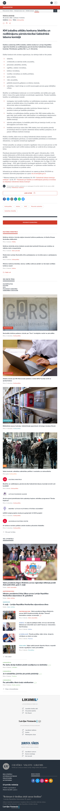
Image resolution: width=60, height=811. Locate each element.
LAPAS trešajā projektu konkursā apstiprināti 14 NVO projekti (22, 513)
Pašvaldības (31, 650)
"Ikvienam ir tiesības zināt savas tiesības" (22, 797)
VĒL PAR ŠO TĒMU (9, 279)
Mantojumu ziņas (30, 734)
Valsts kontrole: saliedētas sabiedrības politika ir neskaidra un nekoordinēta (27, 471)
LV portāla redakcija (10, 785)
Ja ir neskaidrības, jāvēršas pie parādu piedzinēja (21, 674)
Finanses (30, 638)
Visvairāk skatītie (30, 711)
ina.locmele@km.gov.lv (38, 173)
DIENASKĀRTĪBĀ (8, 7)
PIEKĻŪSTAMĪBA (7, 778)
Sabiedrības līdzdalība (10, 211)
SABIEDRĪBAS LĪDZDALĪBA (10, 290)
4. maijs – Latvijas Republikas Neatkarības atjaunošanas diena (25, 604)
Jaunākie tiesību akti (31, 708)
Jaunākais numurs (30, 751)
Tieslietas (14, 676)
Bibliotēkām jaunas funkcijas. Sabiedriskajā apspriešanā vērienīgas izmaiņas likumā (29, 426)
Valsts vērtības (11, 598)
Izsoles (27, 732)
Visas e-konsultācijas (11, 689)
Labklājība (14, 667)
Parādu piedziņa (16, 685)
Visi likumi (28, 713)
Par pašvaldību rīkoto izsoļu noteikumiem (18, 682)
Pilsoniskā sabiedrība (36, 206)
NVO (25, 206)
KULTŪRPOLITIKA (8, 284)
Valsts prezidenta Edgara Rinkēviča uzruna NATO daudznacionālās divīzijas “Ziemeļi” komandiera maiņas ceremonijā (36, 613)
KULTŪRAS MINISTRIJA (10, 232)
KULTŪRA (5, 285)
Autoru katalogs (30, 754)
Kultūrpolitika (20, 20)
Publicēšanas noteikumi (18, 187)
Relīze (10, 20)
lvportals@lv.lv (12, 787)
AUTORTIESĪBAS (7, 780)
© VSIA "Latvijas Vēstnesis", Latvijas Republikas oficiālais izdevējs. (20, 804)
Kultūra (18, 206)
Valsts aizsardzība (11, 587)
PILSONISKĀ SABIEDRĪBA (10, 289)
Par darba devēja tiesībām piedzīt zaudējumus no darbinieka (25, 665)
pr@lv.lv (15, 789)
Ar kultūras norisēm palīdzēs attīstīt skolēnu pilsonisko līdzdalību (23, 525)
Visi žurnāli (28, 756)
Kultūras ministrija (8, 15)
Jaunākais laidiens (30, 730)
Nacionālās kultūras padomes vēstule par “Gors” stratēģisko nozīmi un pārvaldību (28, 333)
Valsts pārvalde (16, 250)
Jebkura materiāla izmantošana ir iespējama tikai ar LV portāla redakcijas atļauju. (24, 802)
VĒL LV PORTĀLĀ (8, 539)
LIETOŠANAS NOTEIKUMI (10, 776)
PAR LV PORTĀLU (7, 774)
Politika (14, 241)
